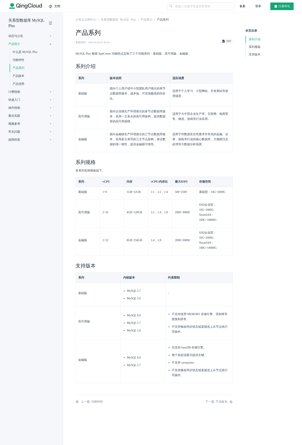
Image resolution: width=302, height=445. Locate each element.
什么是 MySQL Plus (25, 52)
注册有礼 (282, 6)
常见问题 (14, 131)
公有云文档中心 (86, 19)
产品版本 (18, 75)
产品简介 (14, 44)
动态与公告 (15, 36)
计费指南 (14, 91)
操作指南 (14, 107)
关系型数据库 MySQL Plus (26, 23)
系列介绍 (254, 39)
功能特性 (18, 60)
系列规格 (254, 46)
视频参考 (14, 123)
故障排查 (14, 139)
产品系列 (18, 67)
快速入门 (14, 99)
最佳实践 (14, 115)
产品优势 (18, 83)
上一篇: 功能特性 (89, 401)
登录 (257, 6)
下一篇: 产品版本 (219, 401)
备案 (242, 6)
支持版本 (254, 54)
